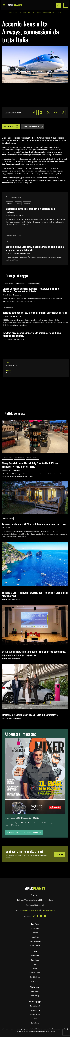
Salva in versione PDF (33, 126)
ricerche (18, 203)
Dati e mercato (35, 956)
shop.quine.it (35, 910)
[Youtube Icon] (45, 916)
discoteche (27, 203)
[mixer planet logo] (35, 888)
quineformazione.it (48, 910)
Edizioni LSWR (35, 1010)
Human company (8, 307)
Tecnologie (35, 960)
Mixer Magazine (35, 941)
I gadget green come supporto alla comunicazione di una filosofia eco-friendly (32, 334)
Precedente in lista (14, 197)
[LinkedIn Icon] (41, 916)
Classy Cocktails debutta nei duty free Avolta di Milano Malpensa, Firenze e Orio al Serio (31, 290)
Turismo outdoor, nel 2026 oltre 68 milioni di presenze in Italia (35, 312)
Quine (35, 1019)
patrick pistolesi (20, 283)
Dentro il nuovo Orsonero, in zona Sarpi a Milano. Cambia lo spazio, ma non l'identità (35, 248)
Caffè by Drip (35, 981)
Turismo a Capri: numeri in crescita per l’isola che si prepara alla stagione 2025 (35, 594)
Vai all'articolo (12, 832)
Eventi (35, 968)
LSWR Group (35, 1014)
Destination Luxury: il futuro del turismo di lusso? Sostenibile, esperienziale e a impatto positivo (34, 653)
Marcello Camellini (33, 283)
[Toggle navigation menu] (4, 5)
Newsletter (35, 937)
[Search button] (65, 5)
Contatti (35, 933)
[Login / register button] (58, 5)
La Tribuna (35, 1023)
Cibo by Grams (35, 973)
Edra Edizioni (35, 1006)
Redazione (21, 216)
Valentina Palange (23, 254)
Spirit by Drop (35, 977)
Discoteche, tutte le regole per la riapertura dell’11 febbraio (31, 210)
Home (10, 13)
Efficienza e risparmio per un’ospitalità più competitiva (30, 715)
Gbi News (35, 991)
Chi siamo (35, 928)
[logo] (15, 5)
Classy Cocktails (8, 283)
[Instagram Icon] (34, 916)
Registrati (59, 854)
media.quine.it (25, 910)
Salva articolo (10, 126)
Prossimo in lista (13, 236)
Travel (17, 13)
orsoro (8, 241)
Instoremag (35, 996)
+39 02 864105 (38, 905)
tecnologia (9, 203)
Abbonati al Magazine (32, 832)
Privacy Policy (35, 945)
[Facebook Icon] (37, 916)
